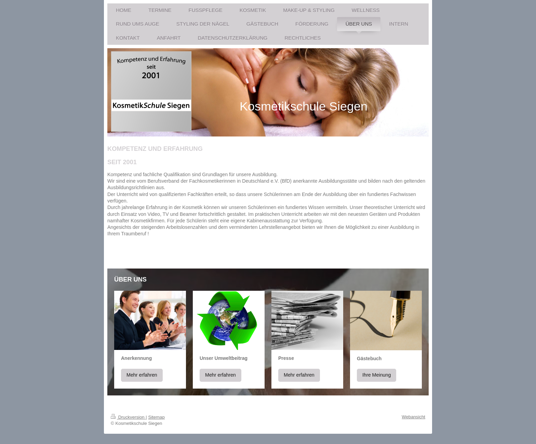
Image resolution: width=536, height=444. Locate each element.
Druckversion (128, 417)
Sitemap (156, 417)
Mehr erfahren (141, 375)
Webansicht (413, 416)
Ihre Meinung (376, 375)
